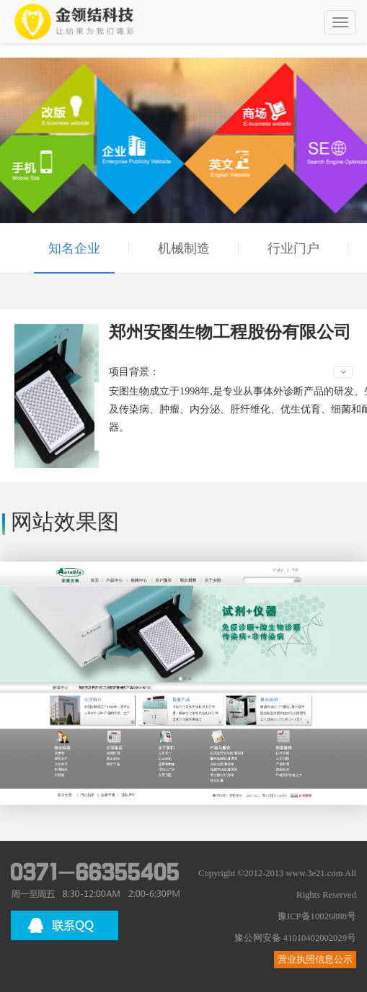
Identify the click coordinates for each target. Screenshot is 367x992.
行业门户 (293, 248)
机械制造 (184, 248)
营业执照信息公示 (315, 960)
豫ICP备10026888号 (317, 916)
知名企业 (74, 248)
